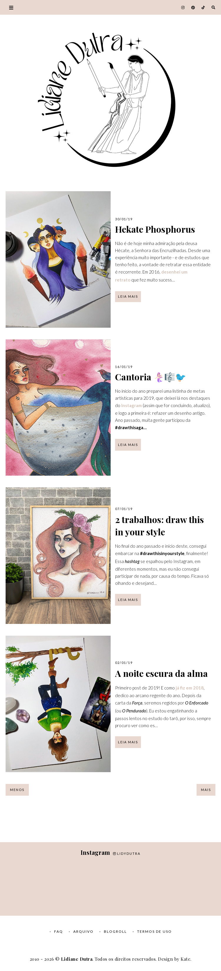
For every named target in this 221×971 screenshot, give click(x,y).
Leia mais (128, 296)
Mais (206, 790)
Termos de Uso (154, 931)
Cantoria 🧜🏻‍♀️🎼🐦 (150, 377)
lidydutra (126, 853)
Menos (17, 790)
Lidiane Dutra (77, 959)
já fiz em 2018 (190, 687)
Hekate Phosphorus (155, 229)
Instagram (131, 405)
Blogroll (115, 931)
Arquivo (83, 931)
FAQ (58, 931)
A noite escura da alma (161, 673)
